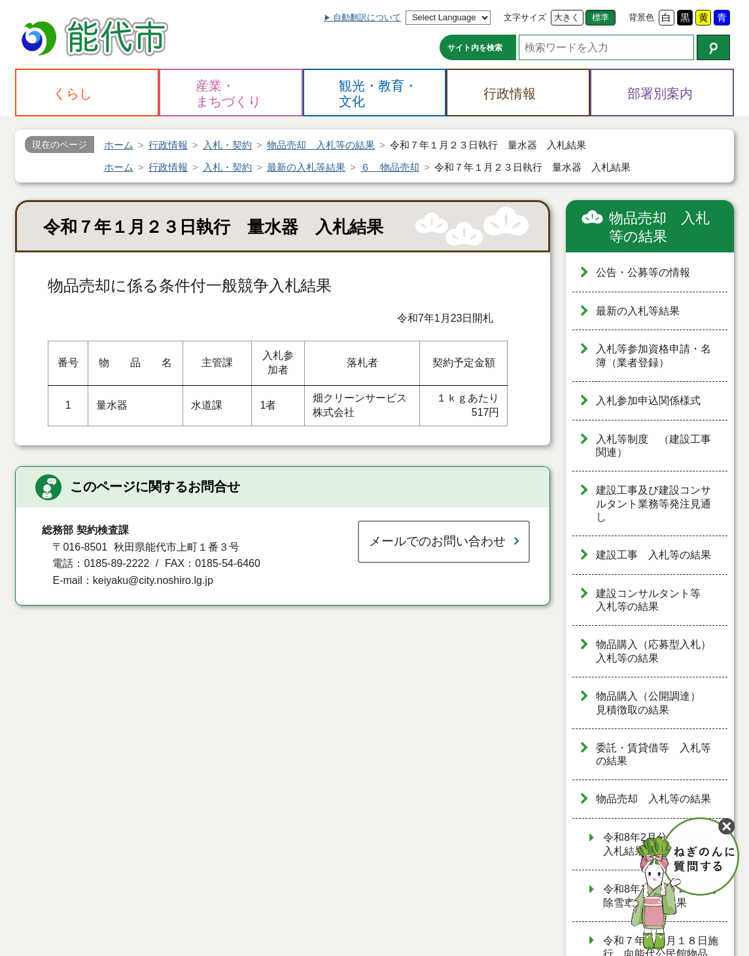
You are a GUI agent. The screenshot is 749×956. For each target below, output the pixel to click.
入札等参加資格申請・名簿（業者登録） (653, 355)
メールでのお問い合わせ (437, 541)
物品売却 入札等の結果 (659, 227)
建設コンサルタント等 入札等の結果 (653, 600)
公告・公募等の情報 (643, 272)
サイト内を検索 (474, 47)
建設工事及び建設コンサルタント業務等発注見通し (653, 503)
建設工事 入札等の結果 (653, 554)
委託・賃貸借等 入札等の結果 (653, 754)
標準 (600, 17)
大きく (567, 17)
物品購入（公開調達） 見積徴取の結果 (653, 703)
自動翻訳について (367, 17)
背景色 (641, 17)
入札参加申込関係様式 (648, 400)
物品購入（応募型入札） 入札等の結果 (659, 651)
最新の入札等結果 (638, 310)
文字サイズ (525, 17)
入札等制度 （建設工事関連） (653, 446)
